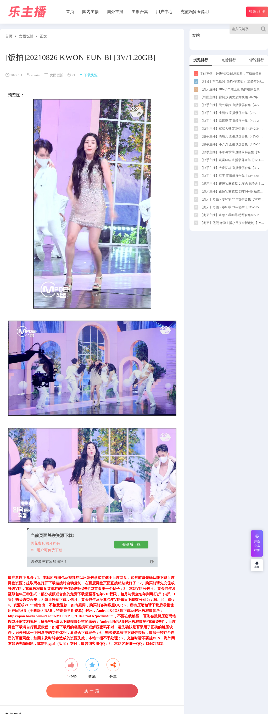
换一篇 (92, 691)
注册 (262, 12)
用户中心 (164, 11)
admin (35, 75)
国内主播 (90, 11)
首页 (70, 11)
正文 (43, 36)
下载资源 (88, 75)
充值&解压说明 (195, 11)
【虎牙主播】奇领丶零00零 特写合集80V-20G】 (230, 215)
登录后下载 (131, 544)
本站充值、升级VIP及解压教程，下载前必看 (227, 73)
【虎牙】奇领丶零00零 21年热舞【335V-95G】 (229, 207)
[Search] (264, 29)
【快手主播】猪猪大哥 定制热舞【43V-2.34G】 (229, 128)
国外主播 (115, 11)
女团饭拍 (26, 36)
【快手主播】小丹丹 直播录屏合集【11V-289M (229, 144)
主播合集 (139, 11)
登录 (252, 12)
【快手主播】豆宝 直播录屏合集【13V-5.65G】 (229, 176)
